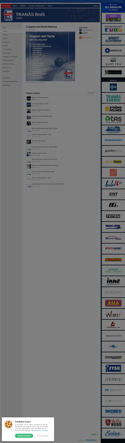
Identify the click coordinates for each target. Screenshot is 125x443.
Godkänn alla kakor (24, 436)
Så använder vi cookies (39, 430)
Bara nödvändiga (43, 436)
